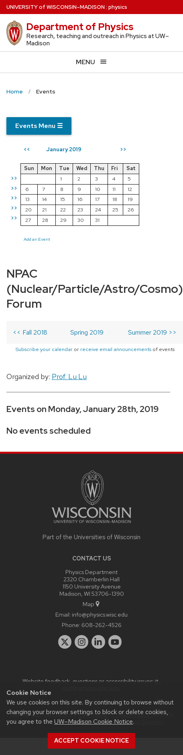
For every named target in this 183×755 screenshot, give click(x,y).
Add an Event (37, 239)
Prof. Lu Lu (69, 376)
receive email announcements (115, 349)
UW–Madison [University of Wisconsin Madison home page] (55, 7)
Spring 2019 (87, 332)
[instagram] (81, 642)
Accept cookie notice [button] (91, 741)
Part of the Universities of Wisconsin (91, 537)
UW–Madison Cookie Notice (93, 721)
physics (117, 7)
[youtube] (115, 642)
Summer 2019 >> (152, 332)
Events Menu (39, 126)
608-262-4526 (101, 625)
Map (92, 604)
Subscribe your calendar (44, 349)
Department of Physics (80, 26)
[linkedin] (98, 642)
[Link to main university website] (91, 524)
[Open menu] (91, 62)
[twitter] (65, 642)
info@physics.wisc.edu (100, 614)
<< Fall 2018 (30, 332)
